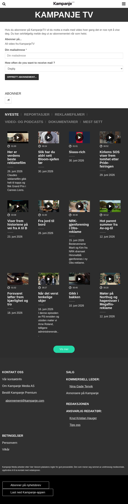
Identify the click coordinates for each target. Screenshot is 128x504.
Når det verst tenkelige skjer (48, 297)
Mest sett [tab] (93, 122)
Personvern (9, 442)
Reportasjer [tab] (37, 114)
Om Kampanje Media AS (18, 386)
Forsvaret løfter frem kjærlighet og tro (17, 299)
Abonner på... (13, 39)
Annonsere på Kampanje (82, 393)
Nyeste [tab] (12, 114)
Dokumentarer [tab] (63, 122)
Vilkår (6, 449)
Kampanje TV (64, 14)
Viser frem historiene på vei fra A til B (17, 224)
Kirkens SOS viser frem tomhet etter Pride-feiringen (110, 159)
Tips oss (75, 425)
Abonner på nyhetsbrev (26, 485)
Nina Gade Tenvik (81, 386)
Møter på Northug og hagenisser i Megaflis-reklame (109, 301)
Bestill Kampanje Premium (19, 392)
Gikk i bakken (74, 295)
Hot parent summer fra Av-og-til (109, 224)
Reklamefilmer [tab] (70, 114)
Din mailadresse (15, 49)
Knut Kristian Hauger (83, 418)
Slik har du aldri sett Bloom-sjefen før (48, 157)
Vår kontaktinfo (12, 379)
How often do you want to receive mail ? (30, 62)
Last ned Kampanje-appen (28, 492)
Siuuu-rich (77, 152)
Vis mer (64, 349)
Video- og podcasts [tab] (24, 122)
